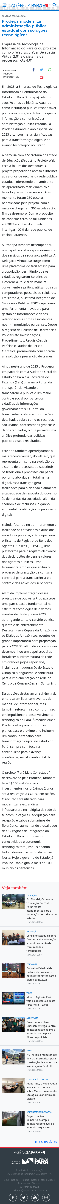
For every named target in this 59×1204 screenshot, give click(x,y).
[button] (3, 5)
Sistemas (36, 1183)
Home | (7, 1179)
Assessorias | (25, 1183)
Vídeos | (52, 1179)
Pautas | (26, 1179)
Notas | (35, 1179)
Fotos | (44, 1179)
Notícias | (16, 1179)
